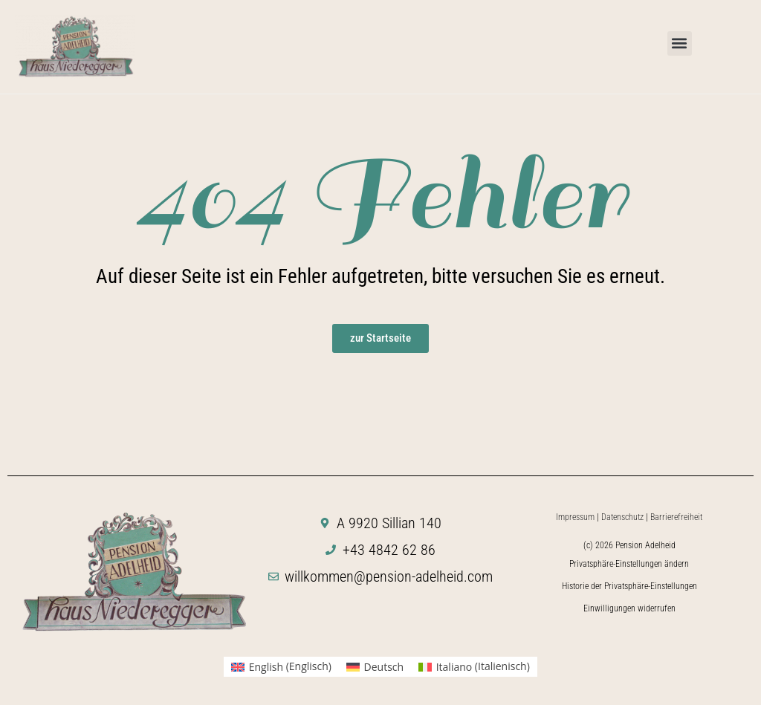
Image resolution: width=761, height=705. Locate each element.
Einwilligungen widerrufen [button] (629, 608)
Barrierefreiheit (676, 517)
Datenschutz (622, 517)
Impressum (575, 517)
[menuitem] (281, 666)
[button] (679, 43)
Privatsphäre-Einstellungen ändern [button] (629, 564)
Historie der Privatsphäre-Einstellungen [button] (629, 586)
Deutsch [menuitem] (384, 667)
